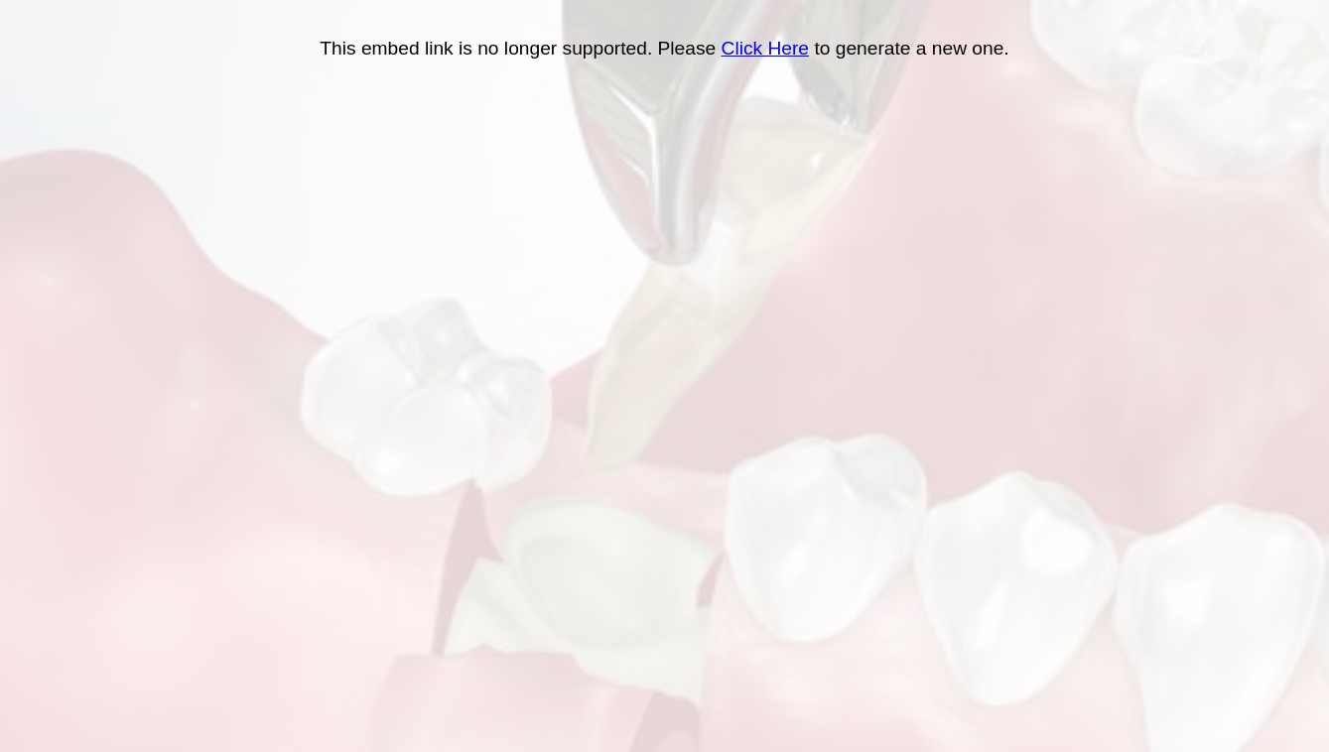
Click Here (766, 48)
